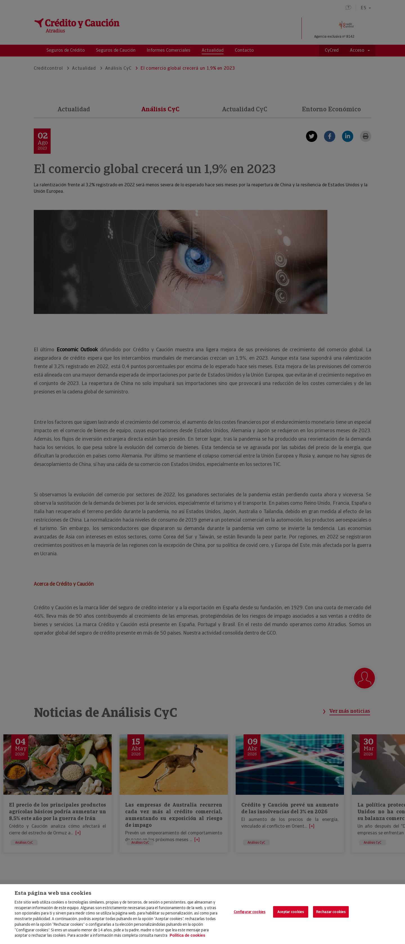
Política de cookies (187, 935)
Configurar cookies (250, 911)
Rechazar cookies (331, 911)
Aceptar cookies (290, 911)
